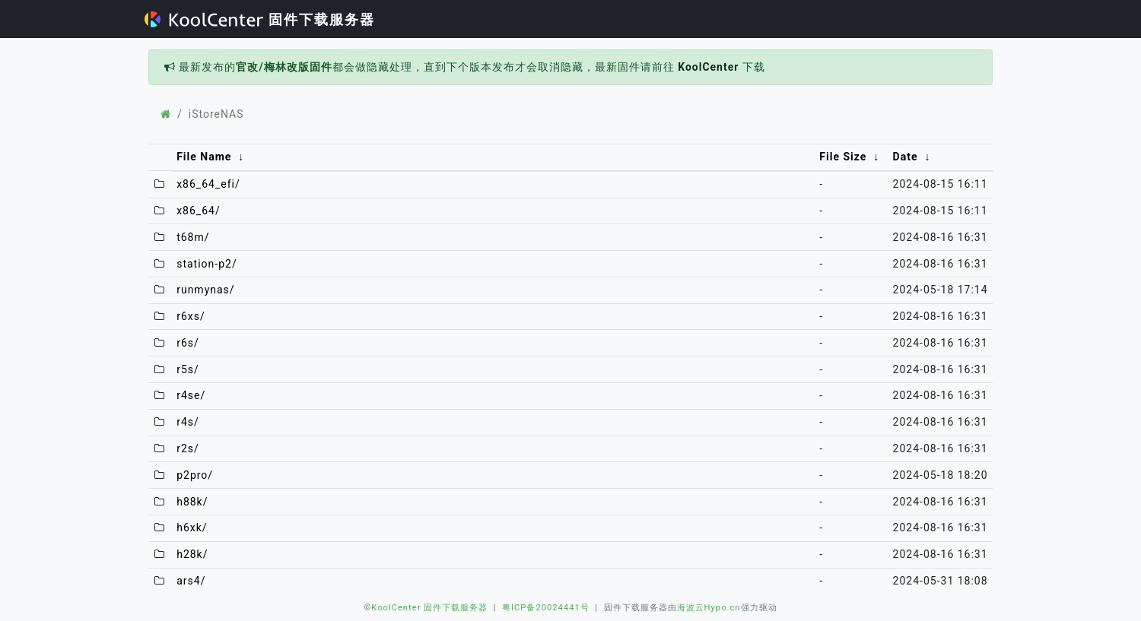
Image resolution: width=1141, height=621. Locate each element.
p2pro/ (194, 475)
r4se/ (190, 395)
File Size (842, 156)
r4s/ (187, 422)
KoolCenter (708, 67)
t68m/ (192, 237)
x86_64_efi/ (208, 184)
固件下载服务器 (260, 19)
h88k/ (192, 502)
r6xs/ (190, 316)
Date (905, 156)
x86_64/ (198, 210)
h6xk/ (191, 527)
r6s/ (187, 343)
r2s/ (187, 448)
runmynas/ (205, 290)
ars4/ (190, 581)
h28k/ (192, 554)
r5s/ (187, 369)
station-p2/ (206, 264)
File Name (203, 156)
